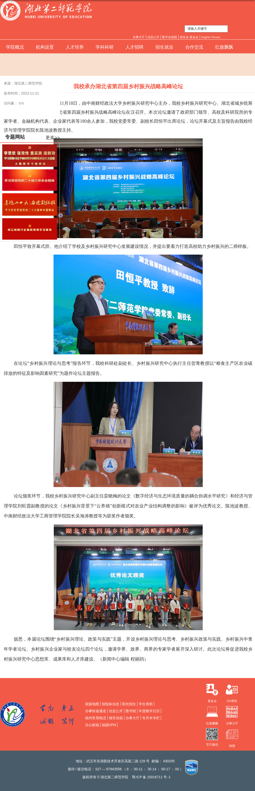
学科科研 (105, 47)
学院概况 (15, 47)
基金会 (212, 701)
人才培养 (75, 47)
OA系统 (232, 701)
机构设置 (45, 47)
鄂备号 (151, 777)
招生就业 (164, 47)
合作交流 (194, 47)
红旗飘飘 (224, 47)
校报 (232, 746)
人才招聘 (134, 47)
